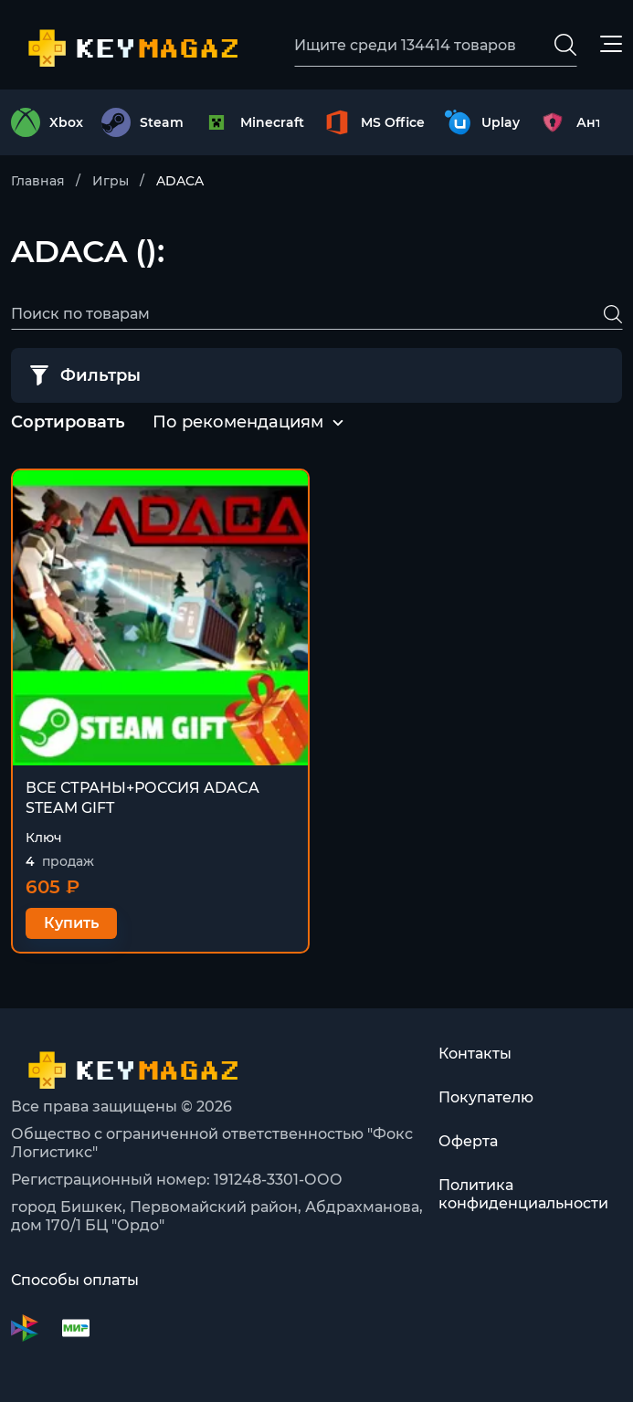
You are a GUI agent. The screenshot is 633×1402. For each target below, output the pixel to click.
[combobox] (238, 423)
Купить (71, 923)
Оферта (468, 1141)
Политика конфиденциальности (523, 1194)
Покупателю (485, 1097)
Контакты (475, 1053)
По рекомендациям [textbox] (238, 422)
